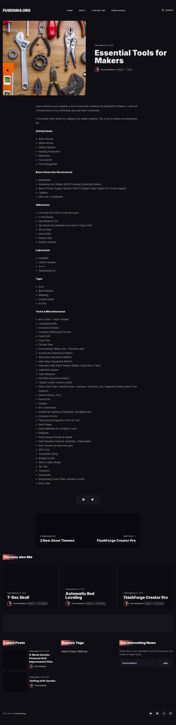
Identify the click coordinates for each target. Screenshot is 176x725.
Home (70, 10)
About (82, 10)
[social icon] (150, 713)
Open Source (118, 10)
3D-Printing (42, 603)
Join (165, 663)
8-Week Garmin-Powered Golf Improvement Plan (41, 658)
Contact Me (98, 10)
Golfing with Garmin (42, 680)
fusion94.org (16, 10)
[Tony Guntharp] (98, 69)
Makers (120, 70)
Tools (129, 70)
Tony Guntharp (107, 69)
